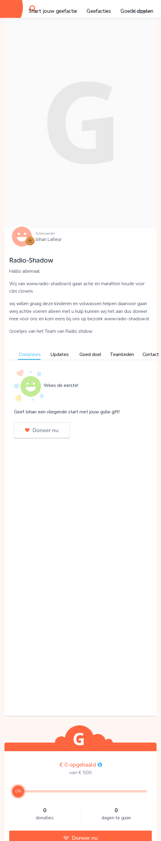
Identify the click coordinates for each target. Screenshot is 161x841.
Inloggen (140, 11)
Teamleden (122, 354)
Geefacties (99, 11)
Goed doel (90, 354)
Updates (59, 354)
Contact (151, 354)
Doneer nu (42, 430)
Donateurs (30, 354)
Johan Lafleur (48, 239)
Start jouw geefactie (53, 11)
